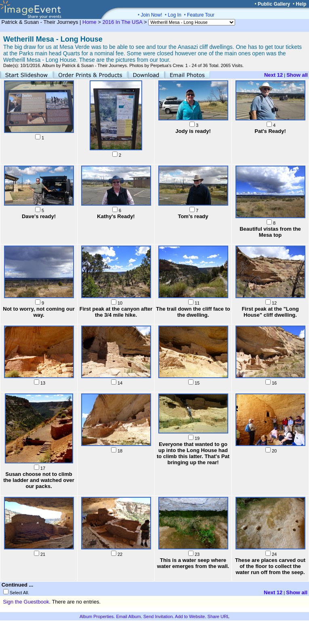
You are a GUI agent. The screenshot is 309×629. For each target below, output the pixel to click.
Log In (174, 15)
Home (89, 22)
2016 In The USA (123, 22)
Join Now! (151, 15)
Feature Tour (200, 15)
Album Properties (97, 616)
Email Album (128, 616)
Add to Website (190, 616)
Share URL (218, 616)
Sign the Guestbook (26, 602)
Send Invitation (158, 616)
